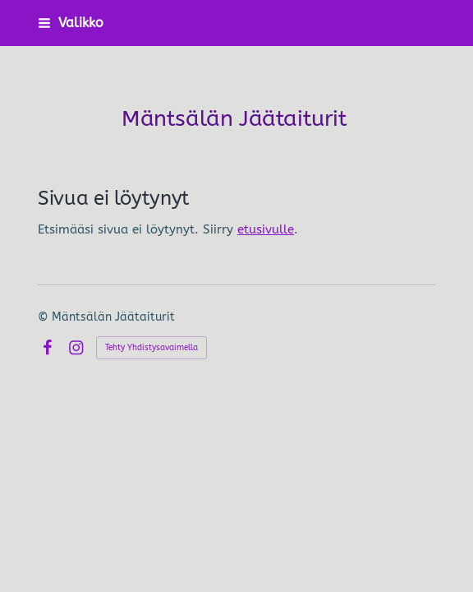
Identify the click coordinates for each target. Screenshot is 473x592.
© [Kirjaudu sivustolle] (45, 317)
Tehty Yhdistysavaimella (151, 348)
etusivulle (265, 229)
